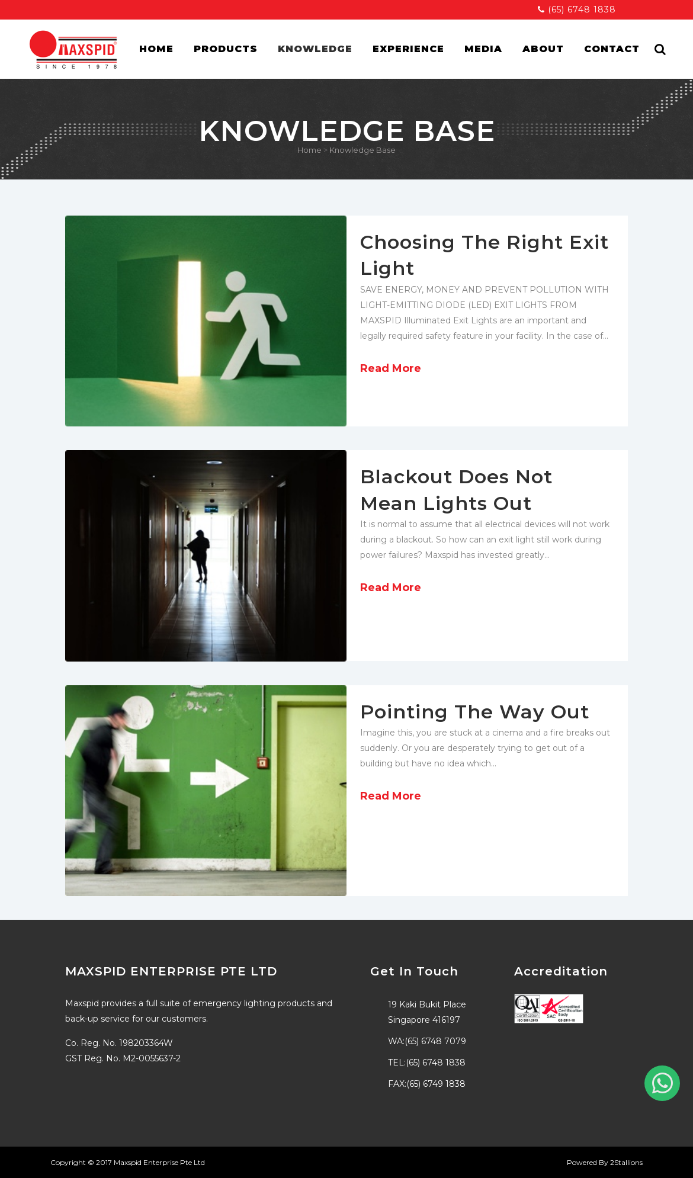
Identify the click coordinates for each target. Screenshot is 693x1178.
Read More (390, 368)
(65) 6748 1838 (577, 9)
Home (309, 150)
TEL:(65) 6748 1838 (427, 1062)
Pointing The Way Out (474, 711)
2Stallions (626, 1162)
